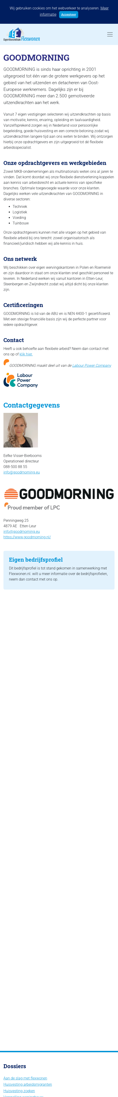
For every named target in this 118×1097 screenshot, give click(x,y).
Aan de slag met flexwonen (25, 1078)
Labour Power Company (91, 365)
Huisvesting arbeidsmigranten (27, 1084)
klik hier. (26, 354)
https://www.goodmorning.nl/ (27, 537)
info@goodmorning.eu (21, 472)
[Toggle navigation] (110, 34)
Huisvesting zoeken (19, 1091)
